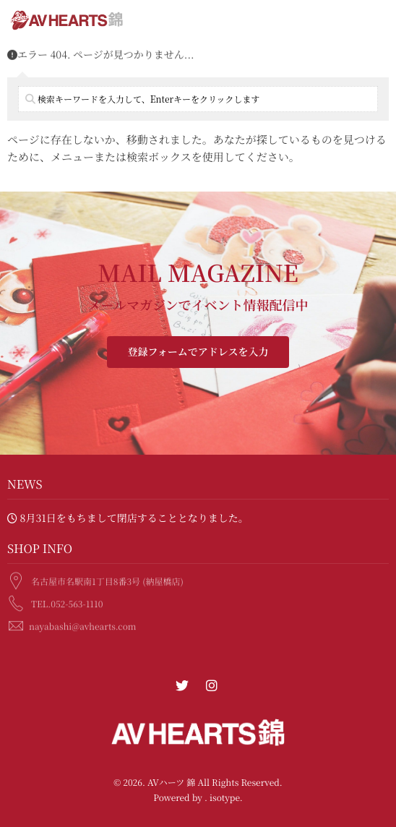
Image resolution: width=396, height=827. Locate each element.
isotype (225, 798)
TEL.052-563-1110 (67, 602)
